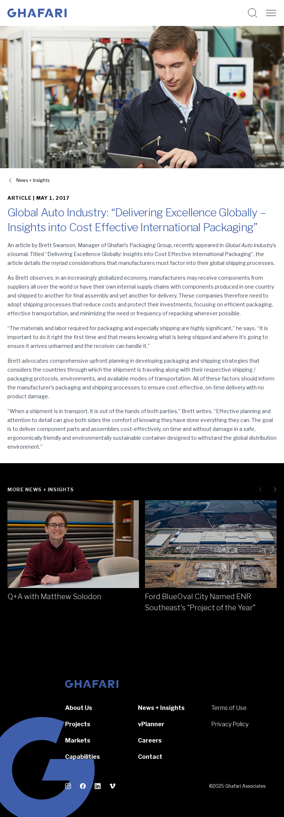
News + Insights (161, 707)
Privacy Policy (229, 724)
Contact (150, 756)
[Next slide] (274, 489)
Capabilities (82, 756)
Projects (77, 724)
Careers (150, 740)
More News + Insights (40, 489)
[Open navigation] (271, 13)
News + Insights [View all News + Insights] (33, 180)
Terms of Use (229, 707)
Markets (77, 740)
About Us (78, 707)
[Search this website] (252, 13)
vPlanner (151, 724)
